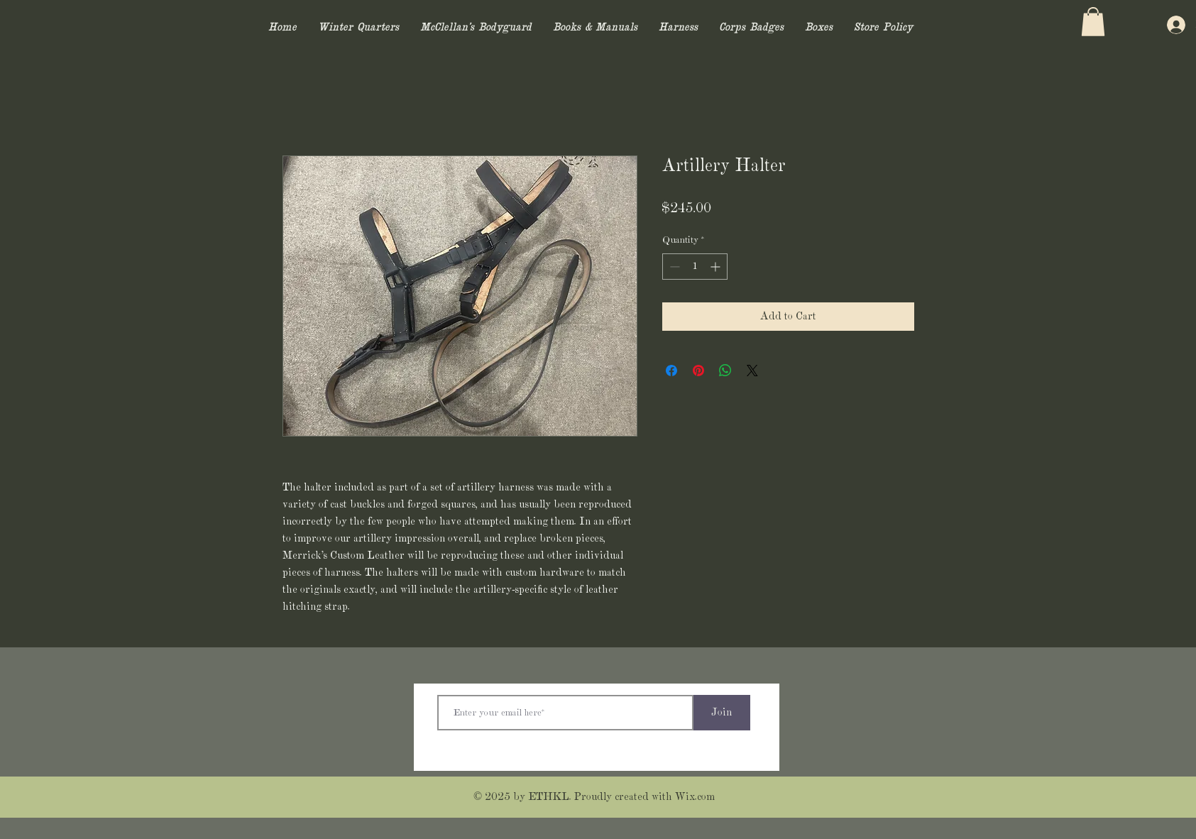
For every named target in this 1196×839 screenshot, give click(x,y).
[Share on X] (752, 370)
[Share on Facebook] (671, 370)
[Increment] (716, 266)
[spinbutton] (695, 266)
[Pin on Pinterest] (698, 370)
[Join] (721, 712)
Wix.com (695, 797)
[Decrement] (673, 266)
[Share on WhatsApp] (725, 370)
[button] (1093, 21)
